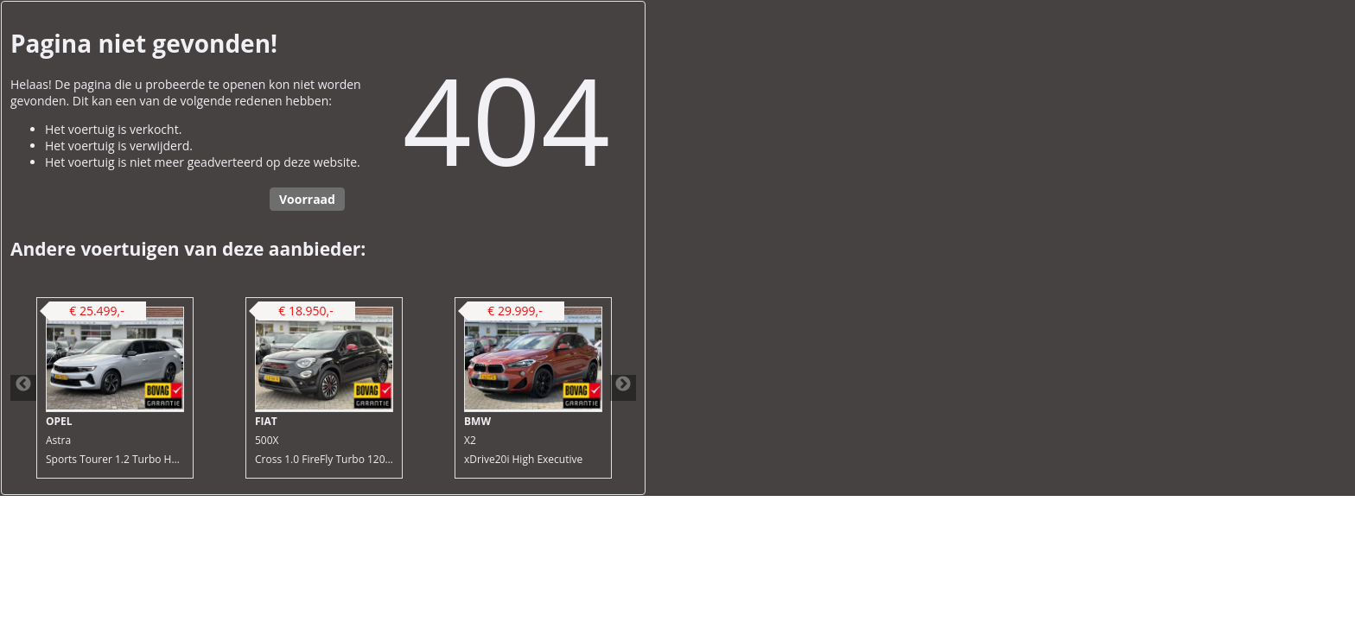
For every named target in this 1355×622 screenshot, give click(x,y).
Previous (23, 388)
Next (623, 388)
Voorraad (307, 199)
